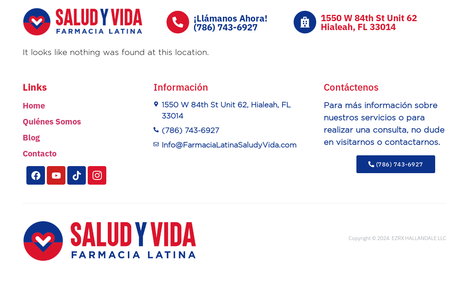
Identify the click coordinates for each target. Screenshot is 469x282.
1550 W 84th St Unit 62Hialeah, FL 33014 (369, 22)
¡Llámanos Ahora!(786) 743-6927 (231, 22)
